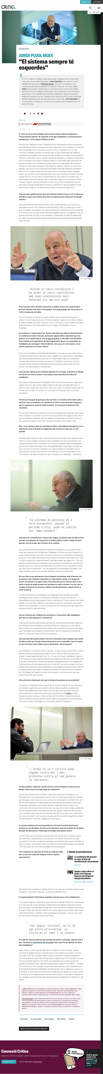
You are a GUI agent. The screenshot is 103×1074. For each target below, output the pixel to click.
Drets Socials (61, 1019)
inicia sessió (38, 1062)
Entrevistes (24, 49)
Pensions (71, 1019)
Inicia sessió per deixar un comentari (34, 1029)
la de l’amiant (62, 310)
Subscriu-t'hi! (8, 1062)
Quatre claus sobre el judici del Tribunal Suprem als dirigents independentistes (84, 875)
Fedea (68, 693)
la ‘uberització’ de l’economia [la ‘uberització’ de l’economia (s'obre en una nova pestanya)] (42, 943)
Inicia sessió (97, 2)
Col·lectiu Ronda (47, 84)
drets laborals (49, 1019)
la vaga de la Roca (52, 339)
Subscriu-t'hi (85, 2)
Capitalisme (23, 1019)
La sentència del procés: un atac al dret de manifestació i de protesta (86, 859)
